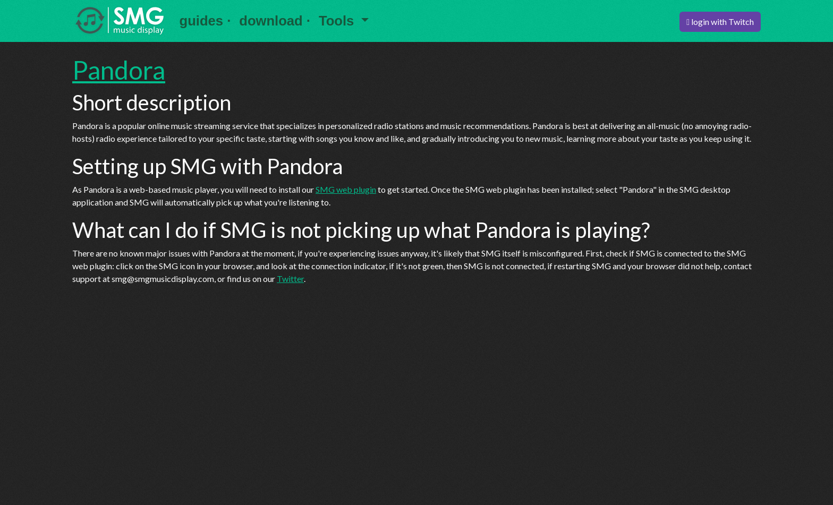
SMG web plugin (346, 189)
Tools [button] (338, 20)
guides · (205, 20)
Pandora (118, 70)
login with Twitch (720, 21)
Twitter (290, 278)
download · (274, 20)
